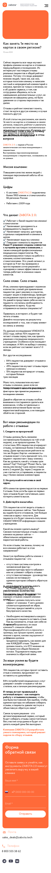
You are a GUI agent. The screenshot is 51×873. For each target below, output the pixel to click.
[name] (25, 780)
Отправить (25, 814)
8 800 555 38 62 (11, 851)
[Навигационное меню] (46, 5)
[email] (25, 803)
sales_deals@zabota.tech (17, 837)
